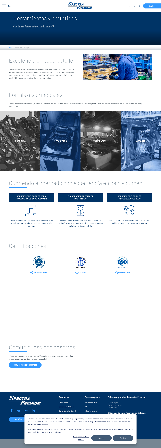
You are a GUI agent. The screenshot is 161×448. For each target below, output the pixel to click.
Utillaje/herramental (90, 411)
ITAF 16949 (80, 272)
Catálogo (152, 6)
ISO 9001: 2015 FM (38, 272)
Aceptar (102, 438)
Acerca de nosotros (90, 403)
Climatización (63, 403)
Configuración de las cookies (81, 438)
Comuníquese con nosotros (25, 365)
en (129, 6)
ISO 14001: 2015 (122, 272)
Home (10, 47)
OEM (85, 407)
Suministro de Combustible (67, 411)
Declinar (123, 438)
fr (139, 6)
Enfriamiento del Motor (66, 407)
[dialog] (80, 429)
